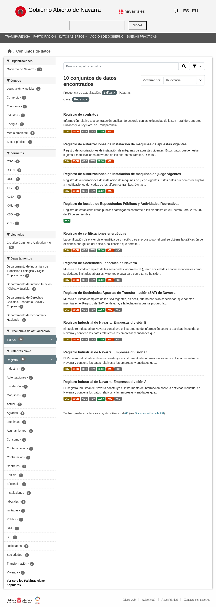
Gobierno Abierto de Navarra (64, 10)
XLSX (101, 131)
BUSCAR (138, 25)
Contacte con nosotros (197, 599)
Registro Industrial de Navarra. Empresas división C (105, 352)
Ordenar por (152, 80)
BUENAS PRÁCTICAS (142, 36)
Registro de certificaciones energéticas (94, 233)
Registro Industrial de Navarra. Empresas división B (105, 322)
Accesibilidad (169, 599)
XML (110, 131)
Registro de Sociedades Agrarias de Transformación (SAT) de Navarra (119, 293)
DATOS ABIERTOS (72, 36)
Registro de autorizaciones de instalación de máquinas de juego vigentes (122, 174)
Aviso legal (148, 599)
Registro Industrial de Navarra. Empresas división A (105, 382)
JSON (76, 131)
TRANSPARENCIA (17, 36)
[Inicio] (10, 51)
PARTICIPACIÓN (44, 36)
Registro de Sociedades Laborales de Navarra (100, 263)
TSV (92, 131)
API (126, 413)
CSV (67, 131)
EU (195, 10)
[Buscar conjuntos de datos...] (121, 66)
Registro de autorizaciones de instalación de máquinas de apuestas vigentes (125, 144)
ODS (84, 131)
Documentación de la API (149, 413)
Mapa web (129, 599)
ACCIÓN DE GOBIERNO (106, 36)
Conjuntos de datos (33, 51)
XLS (67, 220)
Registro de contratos (80, 114)
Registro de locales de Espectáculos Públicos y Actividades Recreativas (121, 203)
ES (186, 10)
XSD (118, 250)
